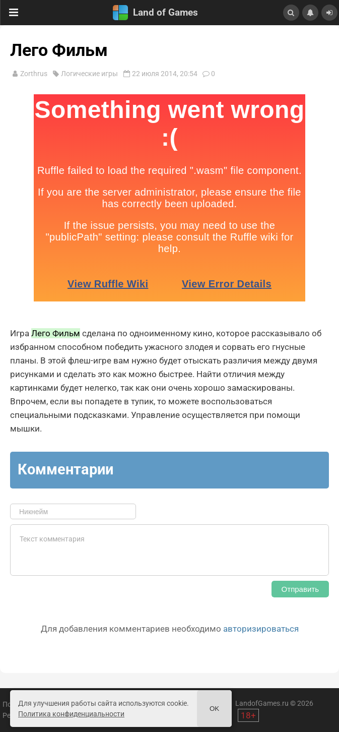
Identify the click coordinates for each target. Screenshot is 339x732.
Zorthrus (33, 74)
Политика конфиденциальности (71, 714)
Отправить (300, 589)
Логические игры (89, 74)
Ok (214, 708)
